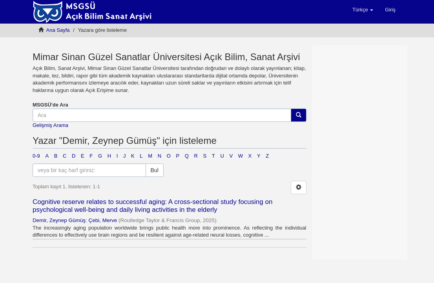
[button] (362, 10)
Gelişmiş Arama (50, 125)
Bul (155, 170)
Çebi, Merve (103, 220)
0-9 (36, 156)
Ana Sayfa (58, 30)
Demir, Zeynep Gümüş (59, 220)
